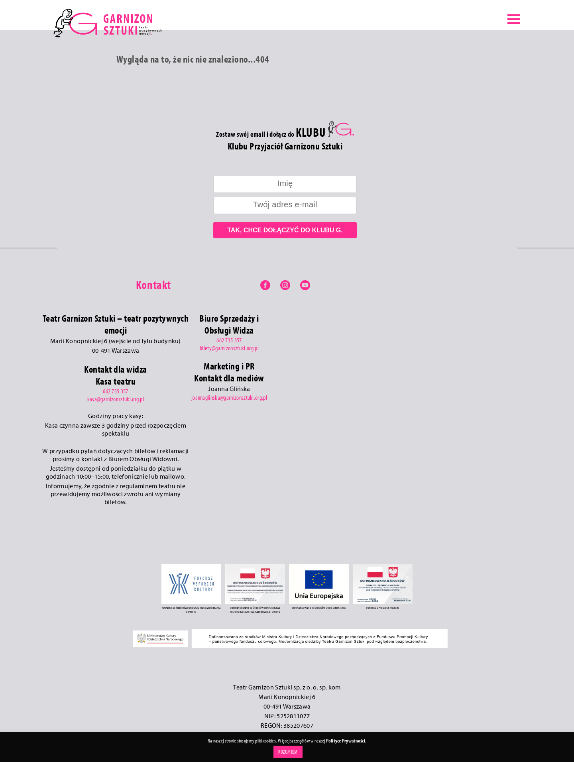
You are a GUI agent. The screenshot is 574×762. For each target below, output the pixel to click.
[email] (285, 205)
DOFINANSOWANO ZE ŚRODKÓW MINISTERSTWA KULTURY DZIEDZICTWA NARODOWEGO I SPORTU (255, 610)
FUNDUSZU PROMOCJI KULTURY (382, 608)
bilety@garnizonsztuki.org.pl (229, 348)
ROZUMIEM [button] (287, 751)
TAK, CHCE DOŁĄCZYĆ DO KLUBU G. (284, 230)
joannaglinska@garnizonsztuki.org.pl (229, 397)
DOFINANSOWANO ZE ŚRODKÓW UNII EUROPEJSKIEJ (319, 608)
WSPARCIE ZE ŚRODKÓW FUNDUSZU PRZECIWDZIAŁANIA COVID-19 (191, 610)
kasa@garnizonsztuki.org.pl (115, 399)
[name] (285, 184)
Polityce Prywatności (345, 740)
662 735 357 (115, 391)
